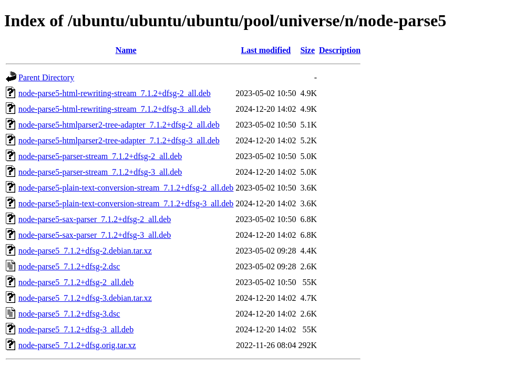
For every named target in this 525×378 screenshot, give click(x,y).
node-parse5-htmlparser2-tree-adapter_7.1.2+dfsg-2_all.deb (119, 124)
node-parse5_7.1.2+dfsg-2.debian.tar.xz (85, 250)
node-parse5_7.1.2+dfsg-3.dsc (69, 313)
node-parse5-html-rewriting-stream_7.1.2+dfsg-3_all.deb (114, 108)
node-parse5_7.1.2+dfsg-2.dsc (69, 266)
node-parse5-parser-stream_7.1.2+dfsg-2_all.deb (100, 156)
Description (340, 50)
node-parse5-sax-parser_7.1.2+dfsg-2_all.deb (94, 219)
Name (126, 50)
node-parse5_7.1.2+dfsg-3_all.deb (75, 329)
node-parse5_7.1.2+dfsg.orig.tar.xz (77, 345)
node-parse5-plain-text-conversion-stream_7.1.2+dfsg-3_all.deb (125, 203)
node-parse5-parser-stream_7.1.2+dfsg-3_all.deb (100, 171)
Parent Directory (46, 77)
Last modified (266, 50)
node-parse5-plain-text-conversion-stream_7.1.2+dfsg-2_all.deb (125, 187)
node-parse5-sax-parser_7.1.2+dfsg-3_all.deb (94, 234)
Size (307, 50)
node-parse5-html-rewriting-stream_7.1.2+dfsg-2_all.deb (114, 93)
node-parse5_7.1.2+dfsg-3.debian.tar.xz (85, 297)
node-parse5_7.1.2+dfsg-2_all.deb (75, 282)
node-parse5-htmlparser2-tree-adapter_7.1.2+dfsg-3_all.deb (119, 140)
